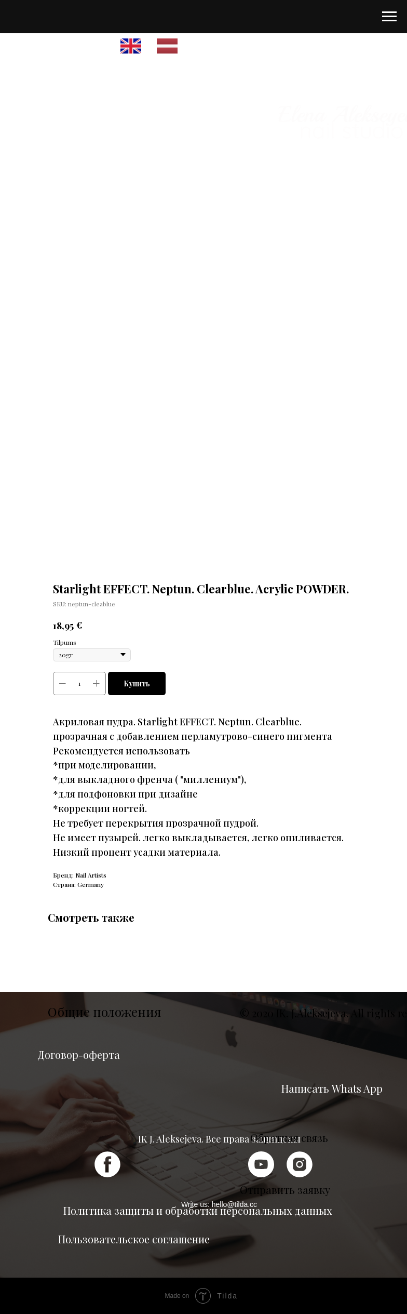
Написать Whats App (332, 1088)
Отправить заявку (285, 1190)
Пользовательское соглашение (134, 1239)
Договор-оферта (78, 1054)
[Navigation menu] (389, 16)
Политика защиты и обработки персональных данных (197, 1210)
